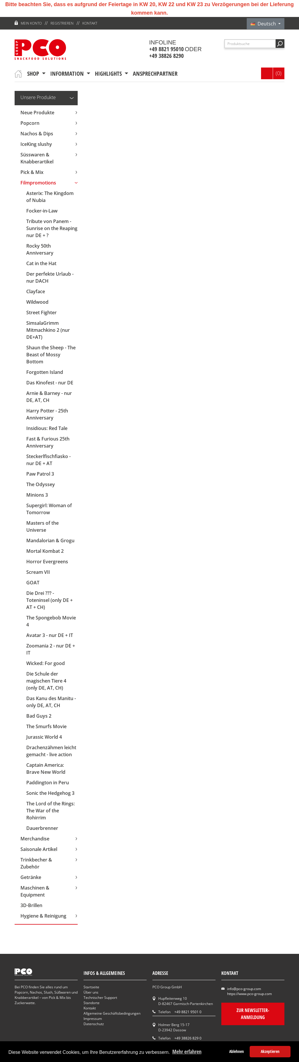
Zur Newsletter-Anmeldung (253, 1013)
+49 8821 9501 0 (187, 1011)
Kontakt (89, 23)
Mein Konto (31, 23)
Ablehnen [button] (236, 1051)
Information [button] (67, 73)
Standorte (92, 1002)
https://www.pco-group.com (249, 993)
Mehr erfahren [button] (186, 1051)
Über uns (91, 992)
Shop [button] (34, 73)
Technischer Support (100, 997)
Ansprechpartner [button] (155, 73)
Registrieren (62, 23)
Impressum (93, 1018)
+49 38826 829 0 (187, 1038)
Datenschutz (94, 1023)
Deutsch (264, 23)
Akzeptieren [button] (270, 1051)
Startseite (91, 987)
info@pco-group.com (244, 988)
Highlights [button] (109, 73)
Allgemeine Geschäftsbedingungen (112, 1013)
